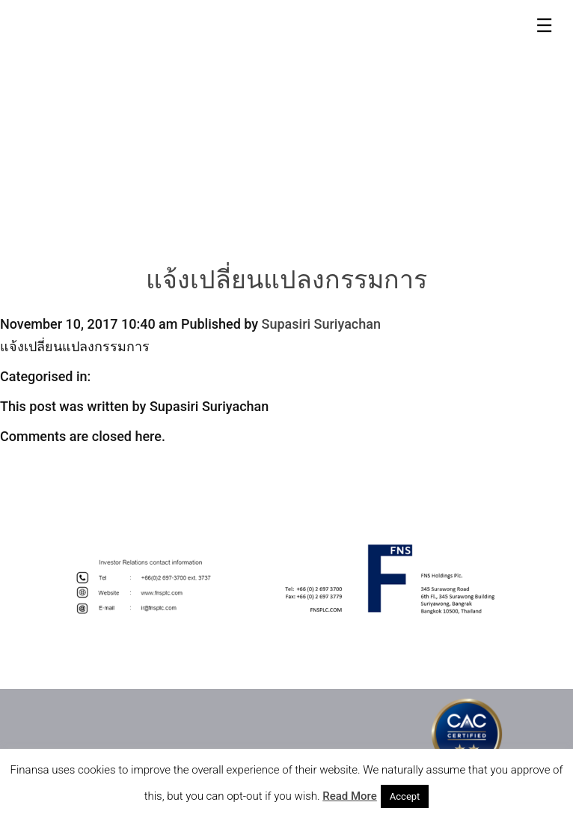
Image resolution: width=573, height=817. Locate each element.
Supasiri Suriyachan (321, 324)
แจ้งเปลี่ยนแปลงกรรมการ (286, 282)
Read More (349, 796)
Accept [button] (405, 796)
